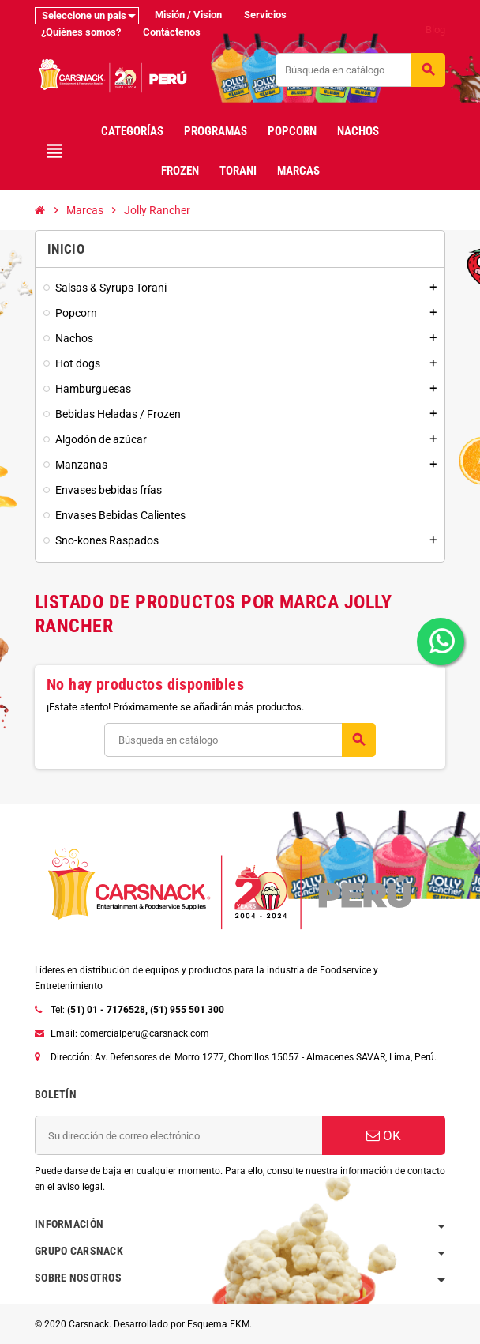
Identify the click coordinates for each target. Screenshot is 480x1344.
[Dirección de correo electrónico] (178, 1135)
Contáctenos (172, 32)
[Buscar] (360, 70)
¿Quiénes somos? (81, 32)
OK (383, 1135)
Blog (435, 30)
